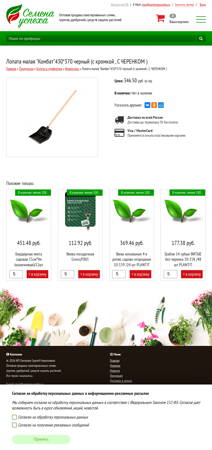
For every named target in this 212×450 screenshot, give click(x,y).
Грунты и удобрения (49, 68)
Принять (41, 439)
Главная (11, 68)
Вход (203, 4)
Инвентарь (72, 68)
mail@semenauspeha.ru (156, 4)
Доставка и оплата (121, 381)
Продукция (26, 68)
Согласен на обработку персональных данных (53, 417)
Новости (115, 370)
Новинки (115, 365)
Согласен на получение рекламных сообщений (53, 425)
